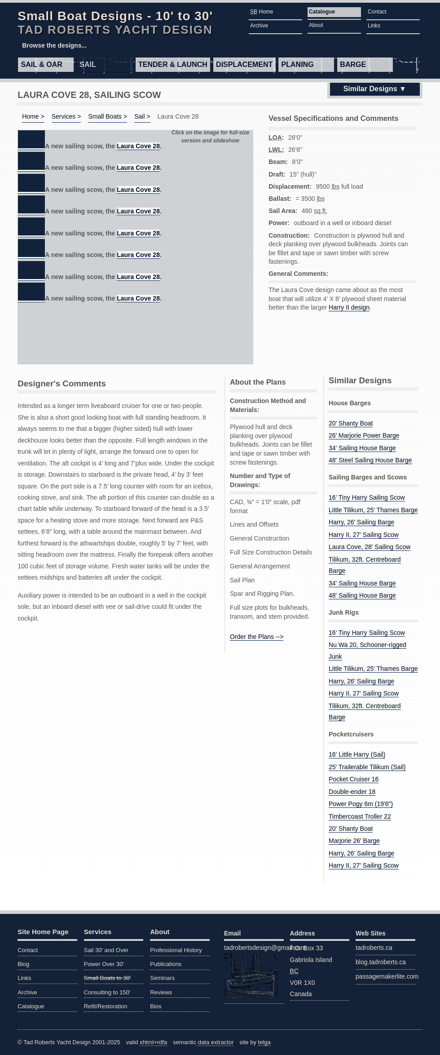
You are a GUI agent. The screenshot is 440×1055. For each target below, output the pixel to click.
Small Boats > (107, 116)
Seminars (162, 978)
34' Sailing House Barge (362, 448)
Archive (259, 25)
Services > (66, 116)
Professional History (176, 950)
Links (374, 25)
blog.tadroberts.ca (381, 962)
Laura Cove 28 (138, 146)
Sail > (142, 116)
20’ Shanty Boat (351, 423)
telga (264, 1042)
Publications (165, 964)
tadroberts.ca (374, 947)
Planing (298, 64)
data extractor (214, 1042)
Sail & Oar (41, 64)
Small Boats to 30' (107, 978)
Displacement (244, 64)
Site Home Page (43, 931)
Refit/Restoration (106, 1006)
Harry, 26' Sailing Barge (361, 522)
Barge (353, 64)
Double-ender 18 (352, 791)
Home (261, 12)
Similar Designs (370, 89)
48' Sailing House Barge (362, 595)
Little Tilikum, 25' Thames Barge (373, 510)
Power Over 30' (104, 964)
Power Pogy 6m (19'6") (361, 803)
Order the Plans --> (256, 636)
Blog (23, 964)
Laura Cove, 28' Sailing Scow (369, 546)
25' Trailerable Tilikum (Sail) (367, 767)
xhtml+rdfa (153, 1042)
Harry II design (349, 307)
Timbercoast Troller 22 (360, 816)
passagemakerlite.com (385, 976)
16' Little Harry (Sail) (357, 754)
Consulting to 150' (107, 992)
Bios (155, 1006)
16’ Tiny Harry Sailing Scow (367, 497)
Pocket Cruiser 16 (353, 779)
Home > (33, 116)
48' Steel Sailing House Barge (370, 460)
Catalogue (322, 12)
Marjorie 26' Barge (354, 840)
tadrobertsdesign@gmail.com (254, 971)
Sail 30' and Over (106, 950)
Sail (87, 64)
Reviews (161, 992)
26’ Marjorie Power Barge (364, 435)
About (316, 25)
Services (98, 931)
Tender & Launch (172, 64)
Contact (377, 12)
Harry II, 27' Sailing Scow (364, 534)
